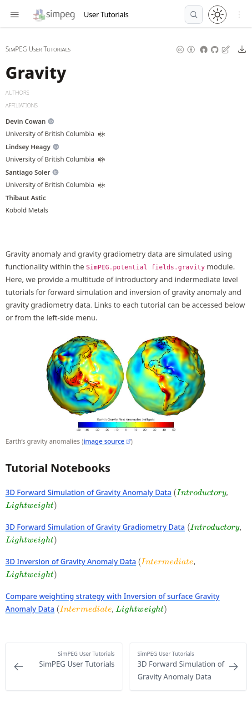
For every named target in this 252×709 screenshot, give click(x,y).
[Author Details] (25, 121)
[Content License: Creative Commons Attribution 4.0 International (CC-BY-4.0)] (185, 48)
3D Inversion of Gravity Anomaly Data (70, 562)
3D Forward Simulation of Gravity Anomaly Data (88, 492)
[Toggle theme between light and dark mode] (217, 14)
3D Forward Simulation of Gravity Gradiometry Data (95, 527)
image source (107, 441)
